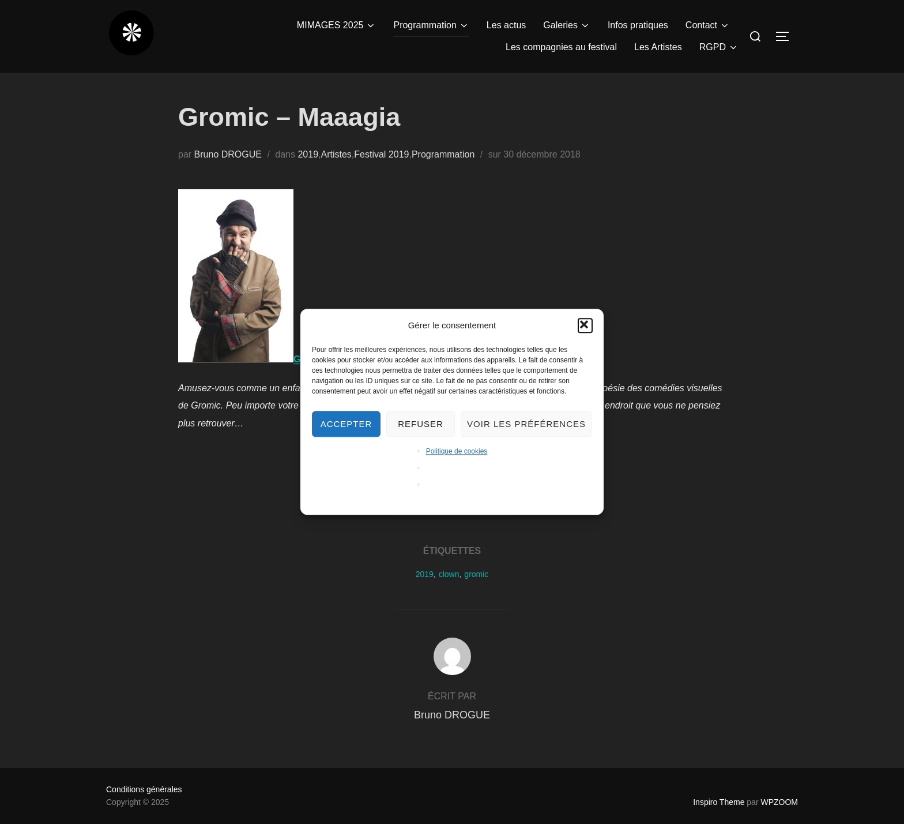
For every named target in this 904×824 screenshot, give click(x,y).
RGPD (719, 47)
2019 (307, 154)
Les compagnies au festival (561, 47)
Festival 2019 (381, 154)
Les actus (506, 25)
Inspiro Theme (718, 802)
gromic (476, 574)
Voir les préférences (526, 424)
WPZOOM (779, 802)
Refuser (420, 424)
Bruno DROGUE (228, 154)
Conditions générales (144, 789)
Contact (707, 25)
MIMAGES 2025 (336, 25)
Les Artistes (658, 47)
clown (449, 574)
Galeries (566, 25)
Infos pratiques (638, 25)
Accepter (346, 424)
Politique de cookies (457, 451)
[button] (585, 325)
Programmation (431, 25)
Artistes (336, 154)
